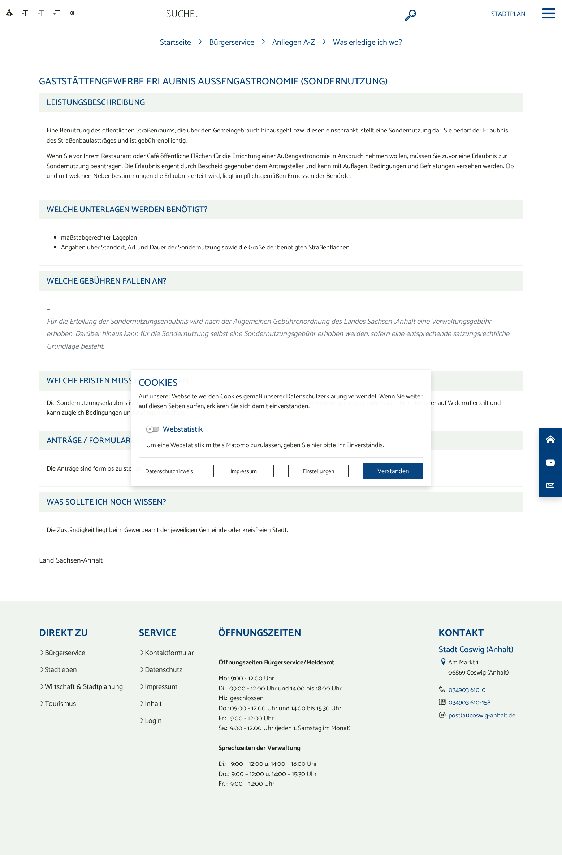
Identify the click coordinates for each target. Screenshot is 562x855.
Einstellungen (318, 471)
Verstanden (393, 471)
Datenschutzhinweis (169, 471)
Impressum (243, 471)
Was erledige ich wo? (367, 42)
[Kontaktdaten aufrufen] (550, 485)
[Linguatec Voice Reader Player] (9, 13)
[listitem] (81, 652)
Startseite (175, 42)
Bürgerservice (231, 42)
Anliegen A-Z (293, 42)
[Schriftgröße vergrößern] (56, 13)
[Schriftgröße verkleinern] (25, 13)
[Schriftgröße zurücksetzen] (41, 13)
